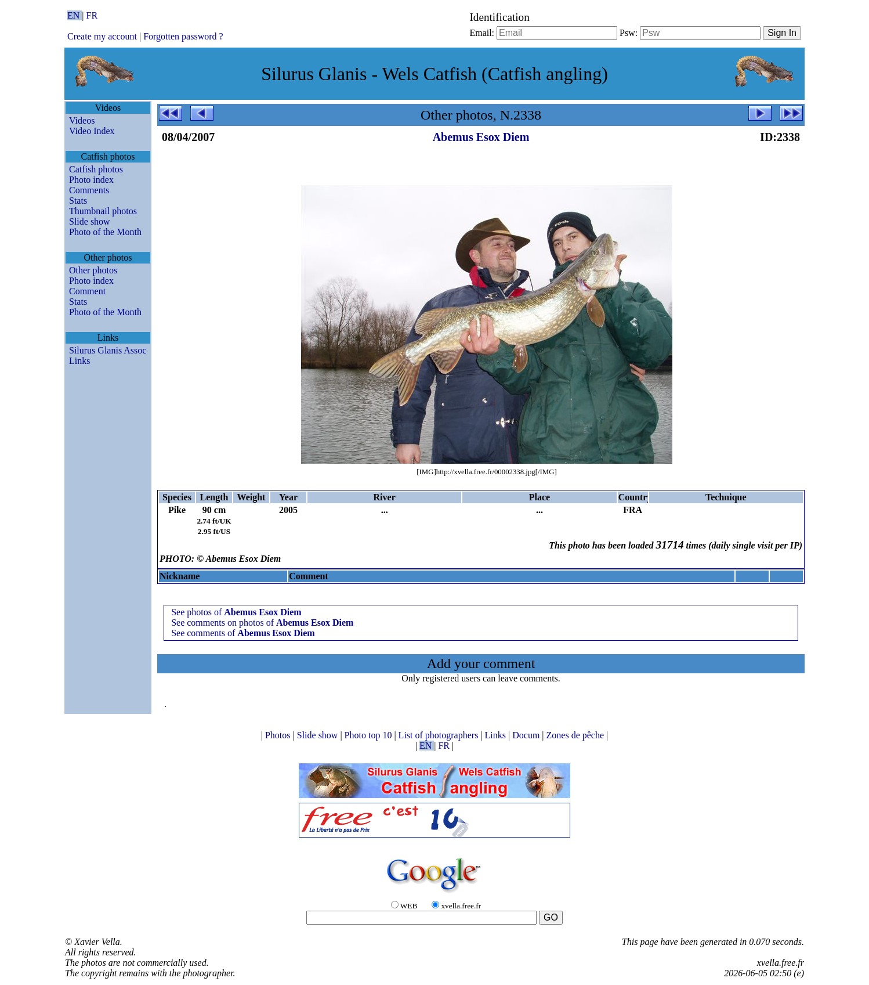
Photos (279, 735)
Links (79, 361)
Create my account (102, 36)
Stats (78, 200)
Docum (527, 735)
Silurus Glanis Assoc (107, 350)
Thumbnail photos (103, 211)
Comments (89, 190)
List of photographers (440, 735)
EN (74, 15)
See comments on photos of (262, 622)
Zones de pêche (576, 735)
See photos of (236, 612)
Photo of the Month (105, 232)
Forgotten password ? (183, 36)
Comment (87, 291)
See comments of (243, 633)
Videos (82, 120)
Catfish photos (96, 169)
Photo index (91, 180)
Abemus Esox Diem (481, 137)
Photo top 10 (369, 735)
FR (92, 15)
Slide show (89, 221)
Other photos (93, 270)
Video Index (92, 131)
